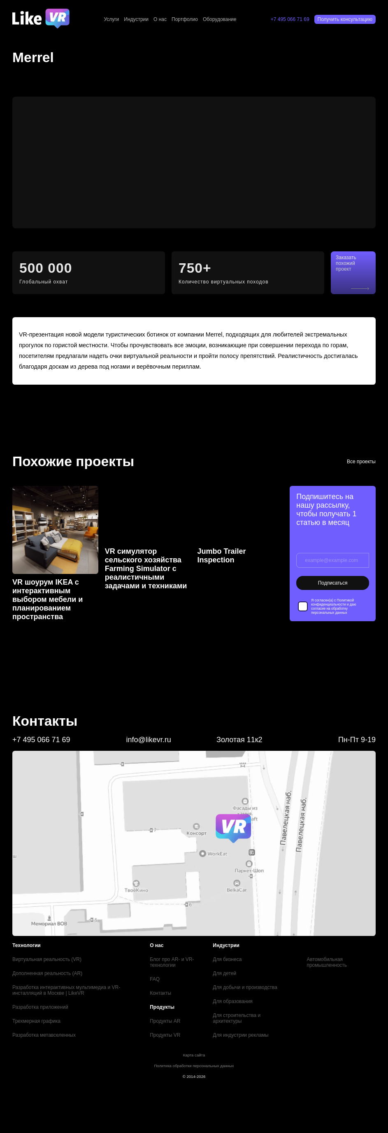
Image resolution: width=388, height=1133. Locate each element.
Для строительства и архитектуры (236, 1018)
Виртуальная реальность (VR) (46, 959)
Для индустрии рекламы (240, 1035)
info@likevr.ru (148, 740)
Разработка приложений (40, 1007)
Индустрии (136, 19)
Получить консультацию (345, 19)
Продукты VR (165, 1035)
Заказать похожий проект (346, 263)
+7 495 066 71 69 (290, 19)
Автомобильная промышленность (327, 962)
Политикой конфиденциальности (332, 602)
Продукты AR (165, 1021)
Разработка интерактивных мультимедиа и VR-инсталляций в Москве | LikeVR (66, 990)
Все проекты (361, 461)
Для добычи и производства (245, 987)
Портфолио (185, 19)
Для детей (224, 973)
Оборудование (220, 19)
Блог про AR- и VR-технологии (172, 962)
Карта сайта (194, 1055)
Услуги (111, 19)
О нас (160, 19)
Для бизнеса (227, 959)
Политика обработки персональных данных (194, 1065)
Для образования (233, 1001)
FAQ (155, 979)
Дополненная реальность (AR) (47, 973)
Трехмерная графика (36, 1021)
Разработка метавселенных (44, 1035)
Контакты (160, 993)
